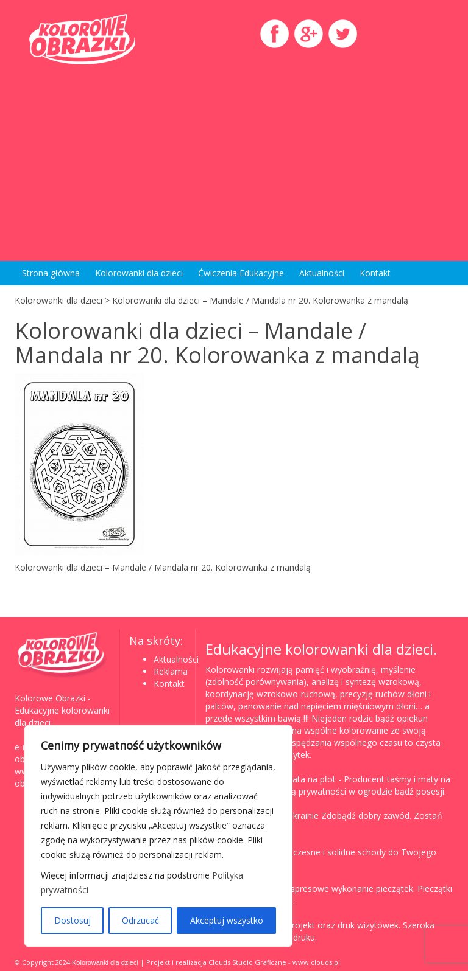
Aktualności (321, 273)
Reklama (171, 671)
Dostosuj (72, 920)
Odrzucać (140, 920)
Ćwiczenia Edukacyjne (241, 273)
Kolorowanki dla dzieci (139, 273)
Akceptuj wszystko (226, 920)
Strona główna (51, 273)
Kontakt (375, 273)
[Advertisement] (234, 157)
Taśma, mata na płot (294, 779)
